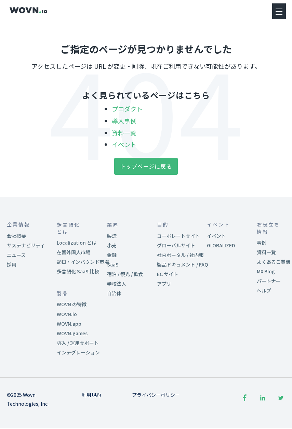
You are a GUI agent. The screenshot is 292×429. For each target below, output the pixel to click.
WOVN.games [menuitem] (72, 333)
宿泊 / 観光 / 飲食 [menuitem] (125, 274)
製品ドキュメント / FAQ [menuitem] (182, 264)
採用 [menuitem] (11, 264)
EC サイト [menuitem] (167, 274)
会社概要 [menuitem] (16, 235)
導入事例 (124, 120)
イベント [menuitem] (216, 235)
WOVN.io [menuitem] (67, 314)
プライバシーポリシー (156, 395)
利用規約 (91, 395)
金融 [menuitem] (112, 254)
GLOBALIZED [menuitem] (221, 245)
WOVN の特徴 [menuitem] (72, 304)
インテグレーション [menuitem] (78, 352)
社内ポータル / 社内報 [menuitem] (180, 254)
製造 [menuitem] (112, 235)
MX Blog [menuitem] (266, 271)
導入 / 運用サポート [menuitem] (78, 343)
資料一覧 (124, 132)
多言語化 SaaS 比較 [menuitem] (78, 271)
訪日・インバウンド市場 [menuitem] (83, 261)
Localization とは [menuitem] (76, 242)
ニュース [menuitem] (16, 254)
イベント (124, 144)
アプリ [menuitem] (164, 284)
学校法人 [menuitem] (116, 284)
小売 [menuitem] (112, 245)
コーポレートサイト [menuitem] (178, 235)
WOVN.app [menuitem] (69, 323)
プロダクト (127, 108)
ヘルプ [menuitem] (264, 290)
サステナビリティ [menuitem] (26, 245)
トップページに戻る (146, 166)
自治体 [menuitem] (114, 293)
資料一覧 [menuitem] (266, 252)
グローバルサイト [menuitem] (176, 245)
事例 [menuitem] (261, 242)
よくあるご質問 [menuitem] (273, 261)
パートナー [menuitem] (269, 281)
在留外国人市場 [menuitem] (73, 252)
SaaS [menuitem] (113, 264)
